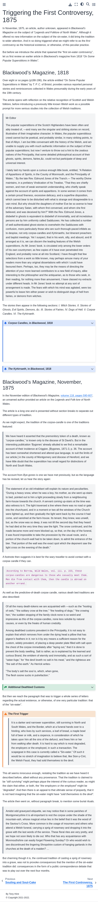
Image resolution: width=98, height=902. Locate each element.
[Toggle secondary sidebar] (94, 4)
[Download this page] (70, 4)
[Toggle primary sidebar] (4, 4)
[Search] (88, 4)
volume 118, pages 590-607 (76, 395)
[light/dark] (82, 4)
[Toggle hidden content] (92, 323)
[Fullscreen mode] (76, 4)
